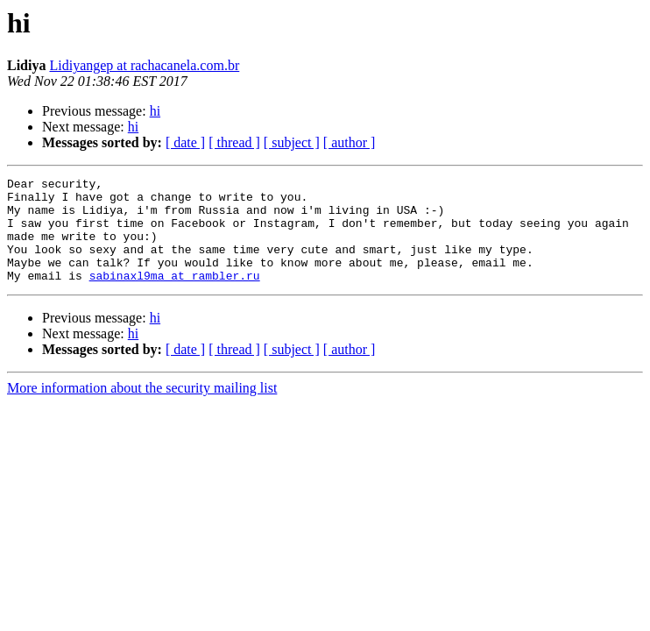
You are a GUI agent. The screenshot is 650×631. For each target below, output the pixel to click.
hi (155, 110)
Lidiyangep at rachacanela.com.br (144, 65)
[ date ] (185, 142)
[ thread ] (234, 142)
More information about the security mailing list (142, 408)
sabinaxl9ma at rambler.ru (174, 296)
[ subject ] (292, 142)
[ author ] (349, 142)
